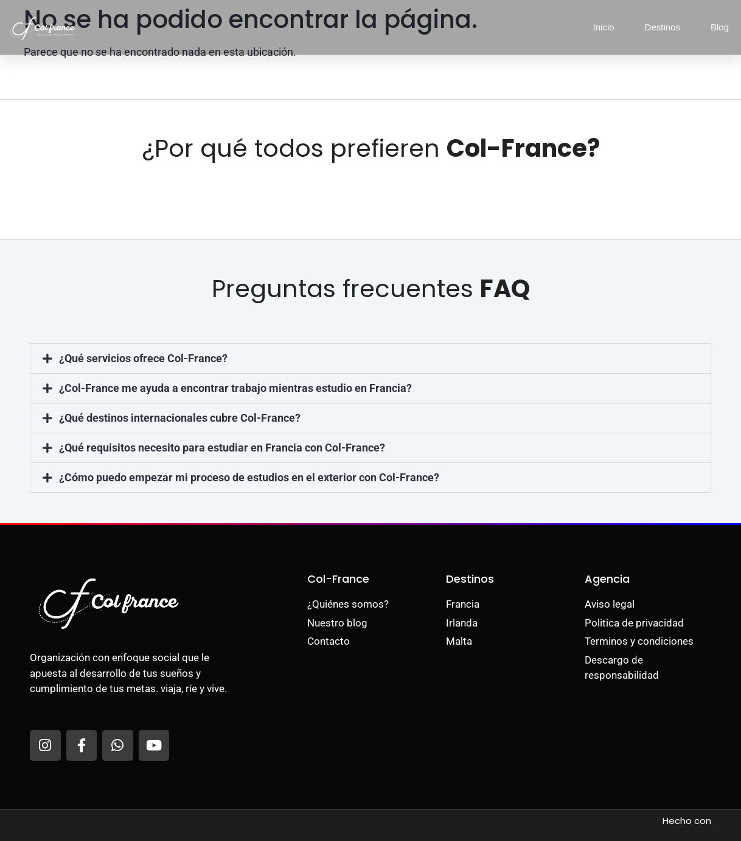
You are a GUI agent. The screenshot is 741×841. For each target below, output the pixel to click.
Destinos (662, 27)
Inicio (603, 27)
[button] (370, 358)
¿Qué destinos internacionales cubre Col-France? (180, 417)
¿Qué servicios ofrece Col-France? (143, 358)
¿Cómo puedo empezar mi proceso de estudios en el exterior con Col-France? (249, 477)
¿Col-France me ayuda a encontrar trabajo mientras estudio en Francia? (235, 388)
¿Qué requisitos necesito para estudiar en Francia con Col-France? (222, 447)
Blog (720, 27)
